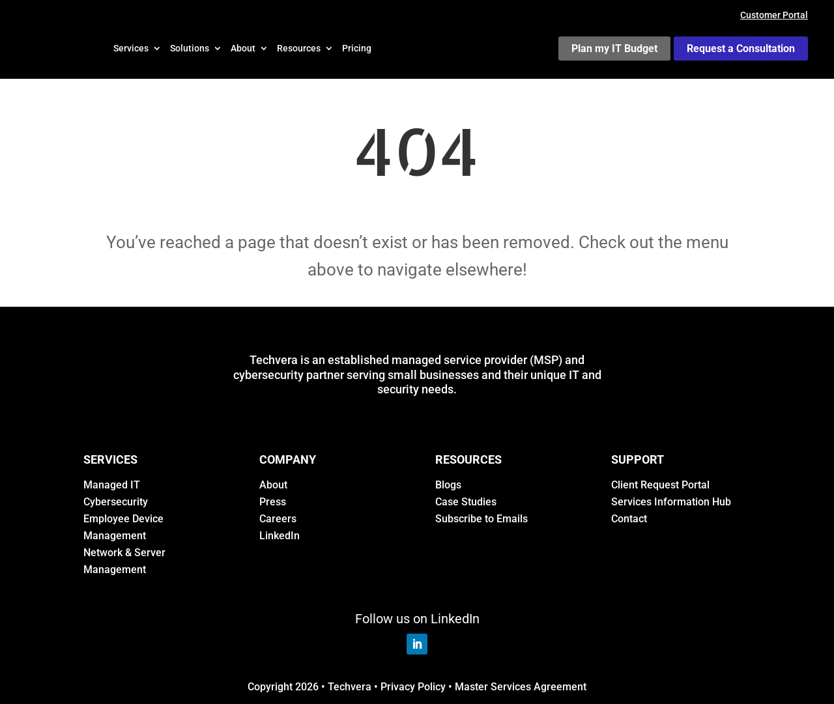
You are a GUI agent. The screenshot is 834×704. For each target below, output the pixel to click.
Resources (299, 48)
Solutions (189, 48)
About (243, 48)
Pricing (356, 48)
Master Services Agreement (520, 687)
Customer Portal (774, 15)
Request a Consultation (741, 48)
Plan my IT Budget (614, 48)
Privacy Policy (413, 687)
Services (131, 48)
